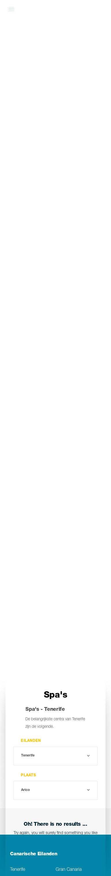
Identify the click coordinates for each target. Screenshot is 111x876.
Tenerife (17, 869)
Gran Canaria (69, 869)
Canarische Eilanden (33, 854)
